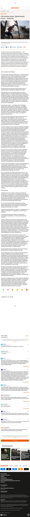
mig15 (4, 411)
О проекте (2, 476)
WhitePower (5, 351)
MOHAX (4, 369)
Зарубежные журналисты (5, 475)
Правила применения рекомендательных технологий (10, 480)
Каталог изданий (4, 473)
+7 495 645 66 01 (3, 492)
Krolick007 (5, 404)
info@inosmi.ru (3, 489)
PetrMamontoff (6, 427)
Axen (4, 358)
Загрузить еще (15, 440)
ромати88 (5, 419)
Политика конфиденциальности (6, 479)
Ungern (4, 384)
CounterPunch (3, 11)
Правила (27, 335)
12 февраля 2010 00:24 (4, 12)
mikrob (4, 344)
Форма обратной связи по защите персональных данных (10, 510)
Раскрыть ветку (26, 366)
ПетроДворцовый (6, 395)
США (8, 11)
